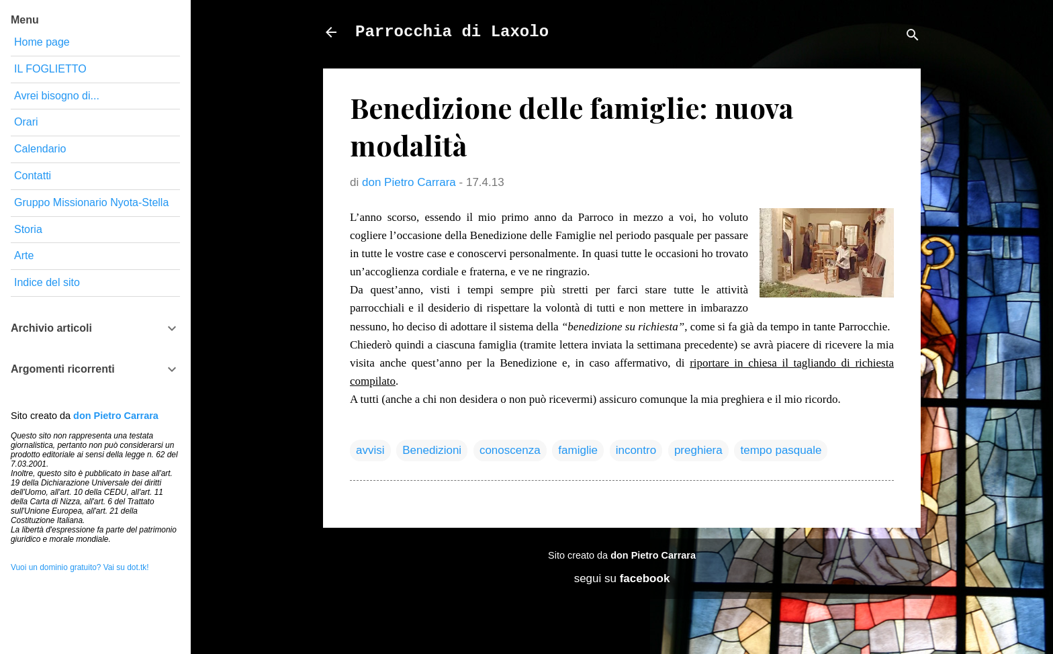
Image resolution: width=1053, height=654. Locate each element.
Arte (24, 255)
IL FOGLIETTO (50, 69)
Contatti (32, 175)
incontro (636, 450)
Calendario (40, 148)
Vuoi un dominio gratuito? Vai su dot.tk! (80, 567)
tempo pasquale (780, 450)
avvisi (370, 450)
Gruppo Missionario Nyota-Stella (91, 202)
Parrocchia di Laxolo (452, 32)
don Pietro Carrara (653, 555)
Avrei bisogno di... (56, 95)
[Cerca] (913, 36)
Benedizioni (431, 450)
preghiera (698, 450)
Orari (26, 122)
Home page (42, 42)
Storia (28, 229)
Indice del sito (47, 282)
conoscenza (510, 450)
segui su (622, 578)
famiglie (578, 450)
